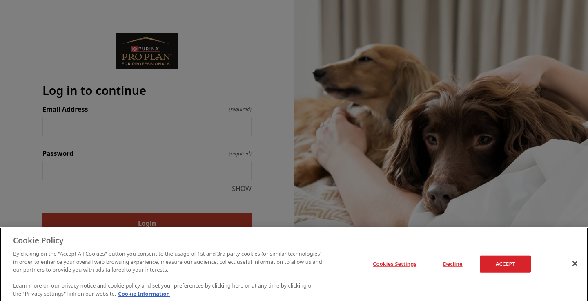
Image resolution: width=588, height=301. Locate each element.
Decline (453, 265)
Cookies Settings (394, 264)
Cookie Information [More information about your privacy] (144, 294)
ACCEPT (505, 264)
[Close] (575, 265)
